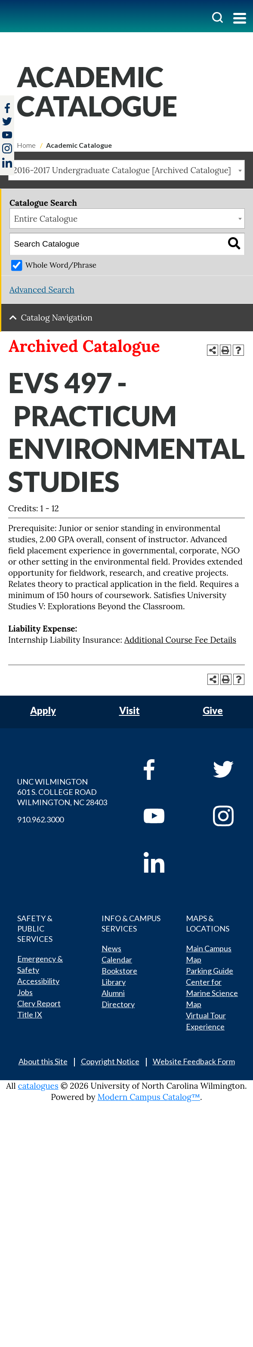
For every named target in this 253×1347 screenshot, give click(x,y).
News (111, 948)
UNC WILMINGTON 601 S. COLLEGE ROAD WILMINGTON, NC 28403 (62, 792)
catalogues (38, 1086)
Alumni (113, 993)
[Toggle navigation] (240, 19)
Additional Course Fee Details (180, 640)
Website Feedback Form (194, 1061)
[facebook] (166, 769)
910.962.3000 (40, 819)
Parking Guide (209, 970)
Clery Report (39, 1003)
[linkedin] (166, 862)
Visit (129, 711)
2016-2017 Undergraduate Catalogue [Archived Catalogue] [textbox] (122, 170)
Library (114, 982)
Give (213, 711)
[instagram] (7, 148)
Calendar (117, 959)
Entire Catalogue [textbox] (46, 219)
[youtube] (166, 816)
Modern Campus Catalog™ (148, 1097)
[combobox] (126, 170)
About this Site (43, 1061)
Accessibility (38, 981)
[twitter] (7, 122)
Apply (43, 711)
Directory (118, 1004)
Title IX (29, 1014)
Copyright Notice (110, 1061)
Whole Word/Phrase (60, 265)
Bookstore (119, 970)
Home (26, 145)
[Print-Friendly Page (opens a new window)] (225, 350)
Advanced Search (41, 289)
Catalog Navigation (57, 317)
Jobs (25, 992)
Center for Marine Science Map (212, 993)
